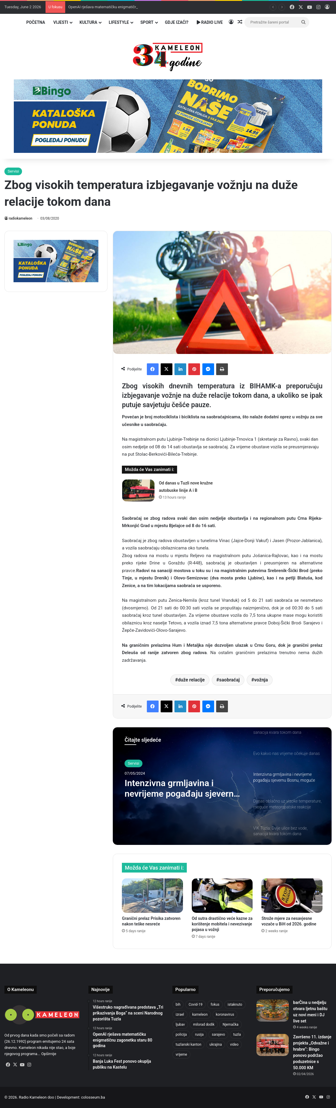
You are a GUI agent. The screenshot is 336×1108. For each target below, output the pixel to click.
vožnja (261, 680)
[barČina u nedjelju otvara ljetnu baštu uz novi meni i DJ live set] (272, 1011)
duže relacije (191, 680)
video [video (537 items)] (234, 1044)
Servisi (13, 171)
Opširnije (48, 1054)
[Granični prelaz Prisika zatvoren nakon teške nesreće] (152, 895)
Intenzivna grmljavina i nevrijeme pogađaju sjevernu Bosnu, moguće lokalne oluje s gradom (181, 788)
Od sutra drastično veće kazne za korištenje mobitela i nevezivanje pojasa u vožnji (222, 924)
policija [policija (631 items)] (181, 1034)
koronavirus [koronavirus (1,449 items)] (225, 1014)
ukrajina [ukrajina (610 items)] (215, 1044)
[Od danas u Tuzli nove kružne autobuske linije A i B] (138, 490)
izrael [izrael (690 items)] (180, 1014)
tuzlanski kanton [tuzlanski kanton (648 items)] (188, 1044)
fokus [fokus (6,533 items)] (215, 1004)
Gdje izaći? (177, 22)
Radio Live (210, 22)
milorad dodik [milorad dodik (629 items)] (203, 1024)
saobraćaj (229, 680)
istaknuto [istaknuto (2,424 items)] (235, 1004)
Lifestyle (119, 22)
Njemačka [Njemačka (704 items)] (230, 1024)
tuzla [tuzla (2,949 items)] (237, 1034)
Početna (35, 22)
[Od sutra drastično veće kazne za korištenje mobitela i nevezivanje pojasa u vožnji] (222, 895)
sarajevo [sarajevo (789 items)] (218, 1034)
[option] (222, 786)
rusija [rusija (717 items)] (199, 1034)
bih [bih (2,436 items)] (178, 1004)
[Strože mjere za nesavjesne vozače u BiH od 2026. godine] (291, 895)
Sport (147, 22)
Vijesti (60, 22)
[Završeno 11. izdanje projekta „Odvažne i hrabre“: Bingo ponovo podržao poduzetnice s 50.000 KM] (272, 1045)
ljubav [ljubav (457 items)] (180, 1024)
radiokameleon (20, 218)
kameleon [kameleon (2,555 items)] (200, 1014)
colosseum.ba (93, 1097)
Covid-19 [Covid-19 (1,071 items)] (195, 1004)
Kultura (88, 22)
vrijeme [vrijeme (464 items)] (181, 1054)
